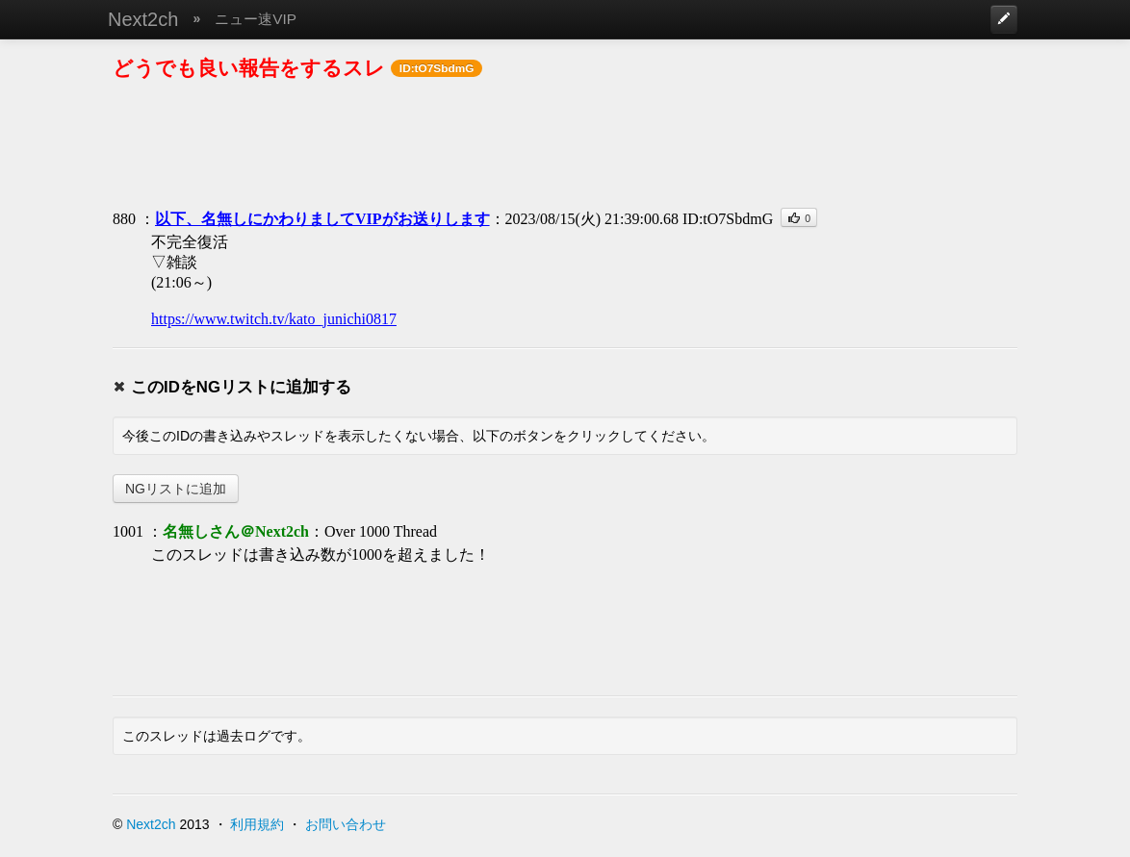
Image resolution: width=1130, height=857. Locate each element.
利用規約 (257, 824)
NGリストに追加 (175, 488)
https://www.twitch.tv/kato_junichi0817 (274, 319)
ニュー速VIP (255, 19)
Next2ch (143, 19)
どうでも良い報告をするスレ (249, 68)
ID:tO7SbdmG (727, 219)
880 (124, 219)
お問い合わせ (345, 824)
